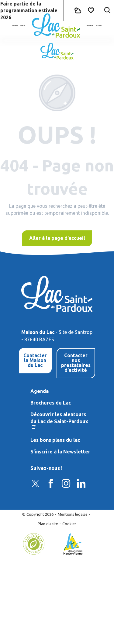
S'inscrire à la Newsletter (60, 451)
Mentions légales (73, 514)
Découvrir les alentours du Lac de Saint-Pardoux (59, 418)
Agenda (39, 391)
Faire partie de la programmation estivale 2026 (28, 10)
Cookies (69, 524)
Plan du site (48, 524)
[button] (107, 10)
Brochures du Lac (50, 402)
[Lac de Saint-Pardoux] (57, 51)
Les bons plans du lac (55, 440)
